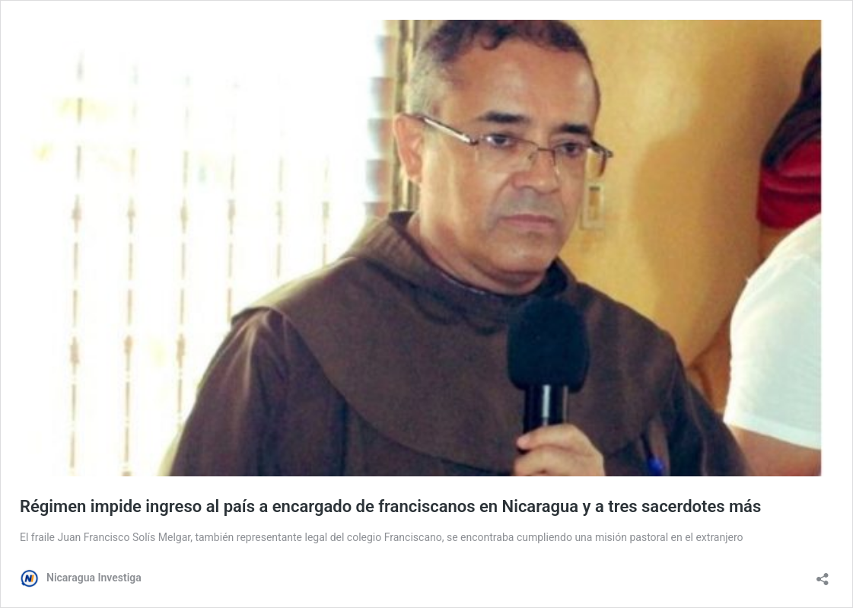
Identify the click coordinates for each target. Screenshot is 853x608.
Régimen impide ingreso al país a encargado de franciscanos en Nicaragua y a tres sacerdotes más (390, 506)
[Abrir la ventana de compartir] (822, 574)
